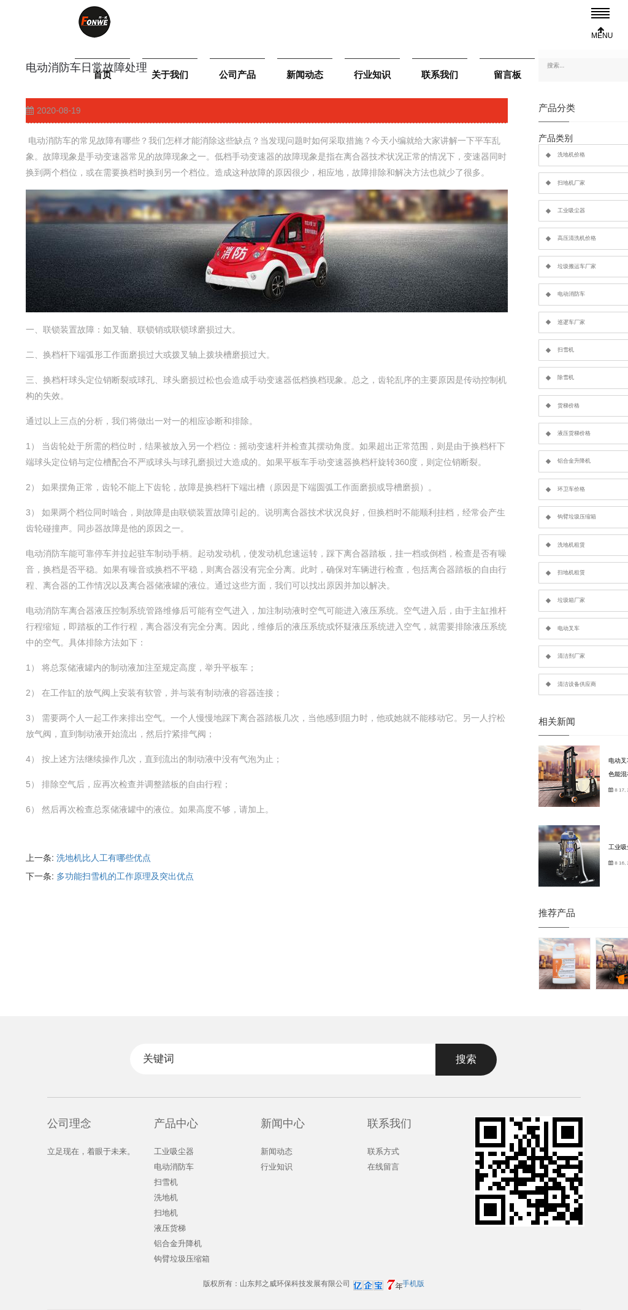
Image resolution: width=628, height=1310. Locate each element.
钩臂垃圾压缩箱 (182, 1258)
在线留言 (383, 1166)
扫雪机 (166, 1182)
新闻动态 (304, 74)
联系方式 (383, 1151)
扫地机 (166, 1212)
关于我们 (169, 74)
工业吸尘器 (174, 1151)
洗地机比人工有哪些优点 (103, 858)
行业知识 (372, 74)
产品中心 (176, 1123)
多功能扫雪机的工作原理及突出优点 (125, 876)
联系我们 (439, 74)
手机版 (413, 1283)
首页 (102, 74)
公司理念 (69, 1123)
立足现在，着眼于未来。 (91, 1151)
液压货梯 (170, 1228)
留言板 (507, 74)
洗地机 (166, 1197)
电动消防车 (174, 1166)
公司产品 (237, 74)
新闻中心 (283, 1123)
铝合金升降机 (178, 1243)
